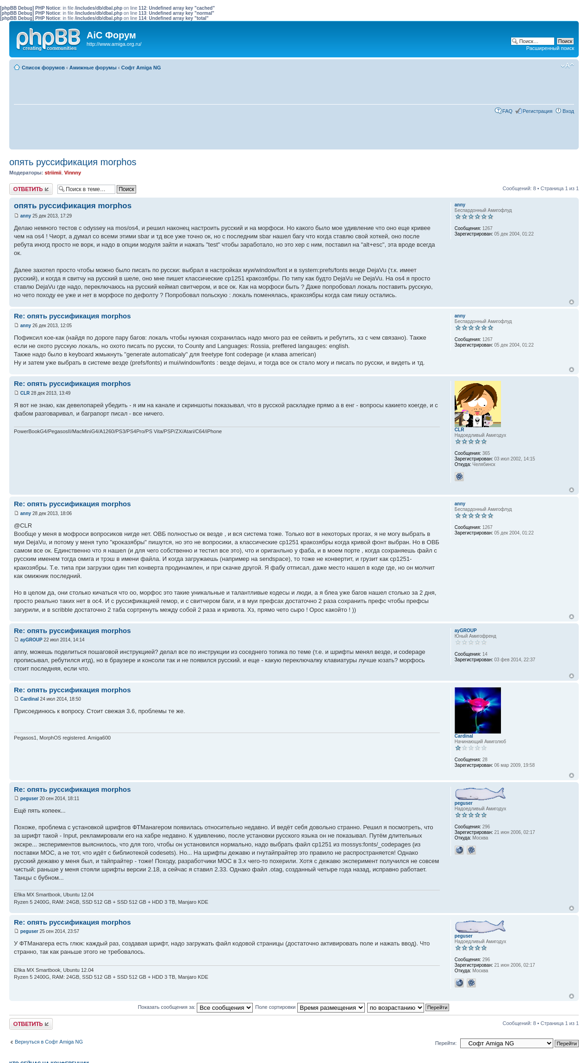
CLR (25, 393)
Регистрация (537, 111)
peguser (29, 798)
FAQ (507, 111)
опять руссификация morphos (73, 162)
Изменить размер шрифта (567, 66)
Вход (568, 111)
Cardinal (29, 699)
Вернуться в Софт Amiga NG (49, 1041)
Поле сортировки (309, 1007)
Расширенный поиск (550, 48)
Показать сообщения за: (195, 1007)
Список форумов (43, 67)
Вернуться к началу (571, 302)
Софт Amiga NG (141, 67)
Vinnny (72, 172)
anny (25, 215)
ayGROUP (31, 639)
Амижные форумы (93, 67)
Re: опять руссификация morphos (72, 316)
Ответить (31, 189)
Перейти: (446, 1043)
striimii (52, 172)
